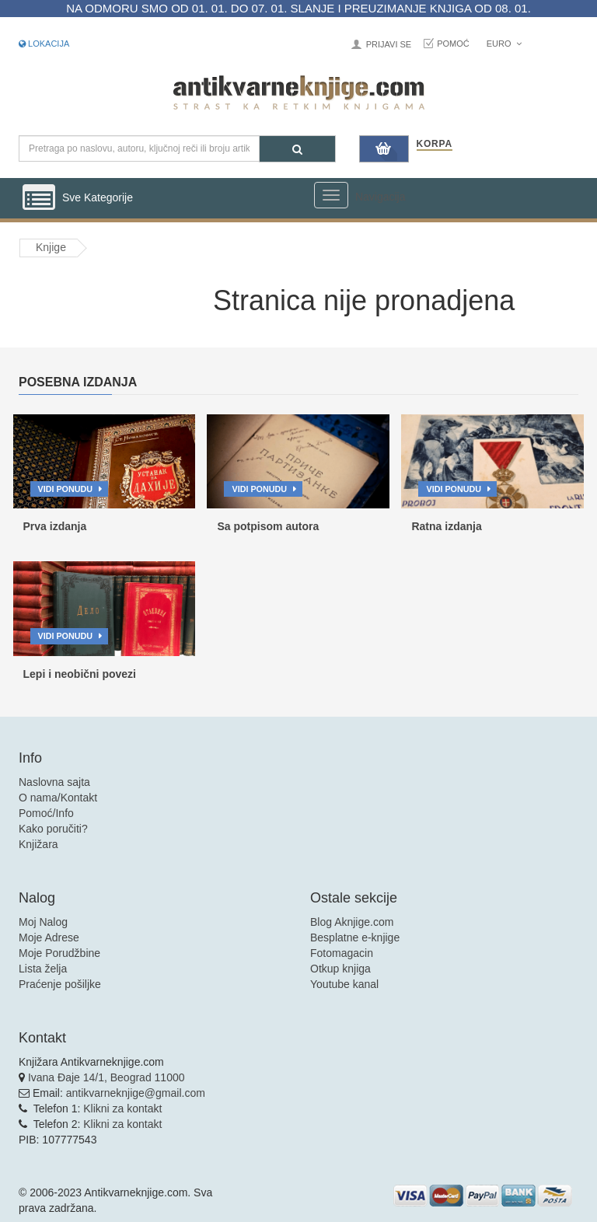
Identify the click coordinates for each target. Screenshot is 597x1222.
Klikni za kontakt (122, 1108)
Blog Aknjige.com (351, 922)
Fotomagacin (341, 953)
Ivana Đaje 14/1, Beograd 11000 (106, 1077)
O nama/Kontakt (58, 797)
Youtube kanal (344, 984)
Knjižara (38, 844)
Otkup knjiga (340, 968)
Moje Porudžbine (59, 953)
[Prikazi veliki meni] (331, 195)
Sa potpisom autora (268, 526)
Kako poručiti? (53, 828)
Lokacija (44, 43)
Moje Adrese (49, 937)
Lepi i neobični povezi (79, 674)
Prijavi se (388, 44)
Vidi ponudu (65, 489)
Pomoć (453, 43)
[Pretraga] (297, 148)
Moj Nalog (43, 922)
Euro (504, 43)
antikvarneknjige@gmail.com (135, 1093)
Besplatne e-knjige (355, 937)
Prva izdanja (55, 526)
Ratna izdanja (446, 526)
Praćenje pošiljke (60, 984)
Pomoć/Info (46, 813)
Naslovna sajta (54, 782)
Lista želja (43, 968)
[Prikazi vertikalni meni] (39, 198)
